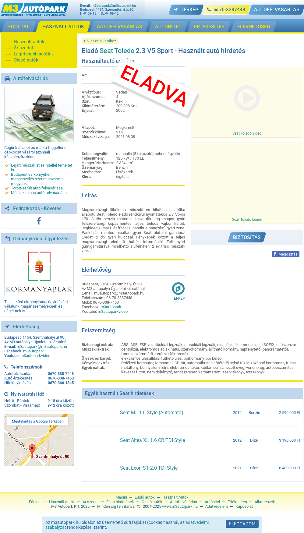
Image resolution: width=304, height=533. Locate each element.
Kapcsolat (244, 506)
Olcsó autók (26, 60)
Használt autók (29, 41)
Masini (121, 497)
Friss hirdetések (120, 501)
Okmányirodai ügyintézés (41, 239)
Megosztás (286, 254)
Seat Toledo (117, 51)
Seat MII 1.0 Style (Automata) (151, 412)
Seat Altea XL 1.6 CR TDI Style (152, 440)
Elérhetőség (26, 327)
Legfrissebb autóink (34, 54)
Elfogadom (242, 524)
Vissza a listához (99, 41)
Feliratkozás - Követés (37, 208)
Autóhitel (212, 501)
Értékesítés (237, 501)
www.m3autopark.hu (180, 506)
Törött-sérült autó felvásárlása (37, 188)
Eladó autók (145, 497)
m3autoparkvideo (35, 355)
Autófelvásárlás (30, 78)
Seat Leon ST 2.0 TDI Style (149, 468)
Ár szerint (23, 48)
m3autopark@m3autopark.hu (114, 6)
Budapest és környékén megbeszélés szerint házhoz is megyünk (37, 179)
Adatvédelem (216, 506)
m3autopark (33, 351)
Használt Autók (175, 497)
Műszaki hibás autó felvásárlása (39, 192)
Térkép (178, 291)
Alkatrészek (265, 501)
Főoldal (35, 501)
